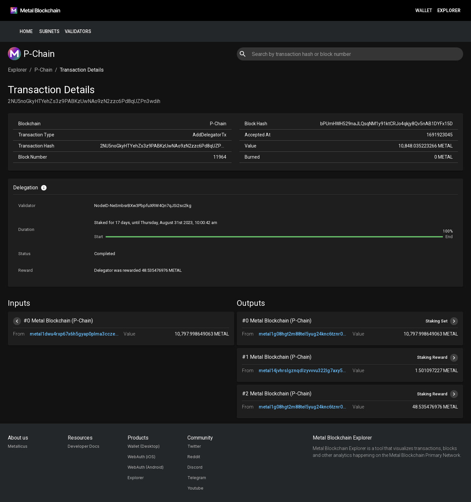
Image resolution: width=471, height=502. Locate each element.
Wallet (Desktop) (144, 446)
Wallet (424, 11)
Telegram (196, 477)
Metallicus (17, 446)
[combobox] (349, 54)
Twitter (194, 446)
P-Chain (43, 70)
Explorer (449, 11)
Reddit (193, 456)
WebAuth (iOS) (141, 456)
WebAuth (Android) (146, 467)
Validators (78, 32)
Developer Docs (83, 446)
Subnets (49, 32)
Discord (194, 467)
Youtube (195, 488)
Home (26, 32)
